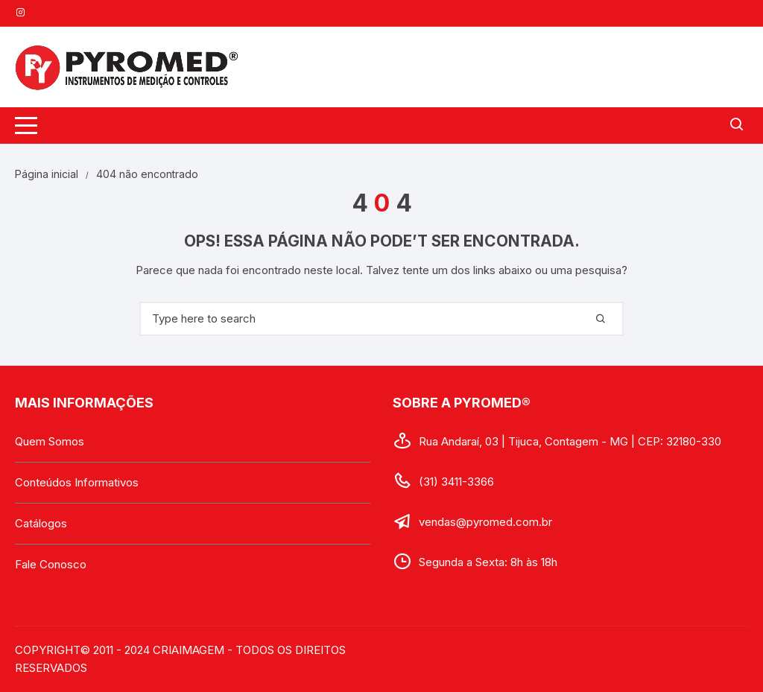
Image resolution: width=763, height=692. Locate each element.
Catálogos (41, 523)
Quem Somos (49, 441)
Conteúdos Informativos (77, 482)
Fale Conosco (50, 564)
